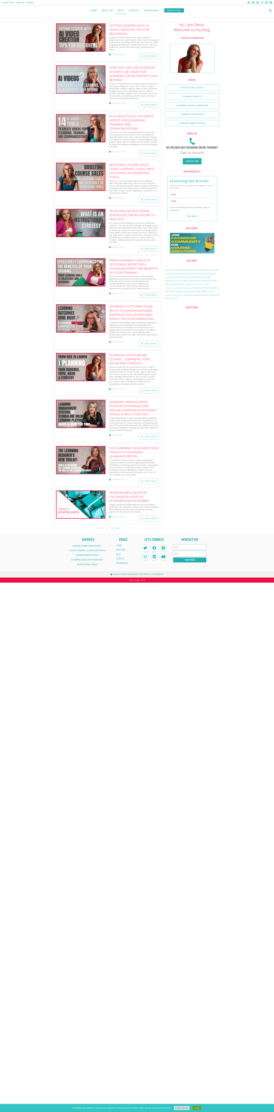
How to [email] (203, 284)
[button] (270, 10)
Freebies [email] (190, 284)
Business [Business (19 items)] (190, 270)
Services (20, 2)
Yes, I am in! (192, 216)
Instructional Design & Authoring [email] (179, 288)
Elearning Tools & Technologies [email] (183, 280)
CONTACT (134, 10)
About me (107, 10)
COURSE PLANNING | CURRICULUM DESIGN (87, 550)
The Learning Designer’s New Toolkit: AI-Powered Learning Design (134, 452)
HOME (93, 10)
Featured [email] (176, 284)
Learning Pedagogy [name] (195, 295)
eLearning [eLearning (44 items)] (172, 273)
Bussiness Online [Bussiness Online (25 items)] (208, 270)
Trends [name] (214, 295)
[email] (192, 194)
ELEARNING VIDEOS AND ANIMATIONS (87, 559)
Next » (118, 528)
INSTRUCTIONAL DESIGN (87, 564)
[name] (192, 201)
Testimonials (151, 10)
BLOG (121, 10)
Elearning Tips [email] (201, 277)
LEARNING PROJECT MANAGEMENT (86, 545)
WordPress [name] (171, 298)
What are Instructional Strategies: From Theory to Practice (132, 215)
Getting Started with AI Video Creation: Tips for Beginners (129, 30)
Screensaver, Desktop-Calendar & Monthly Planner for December (129, 497)
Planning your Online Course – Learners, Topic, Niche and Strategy (130, 359)
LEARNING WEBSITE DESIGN (86, 555)
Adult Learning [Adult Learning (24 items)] (174, 270)
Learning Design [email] (194, 291)
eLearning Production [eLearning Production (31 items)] (178, 277)
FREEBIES (30, 2)
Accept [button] (197, 1108)
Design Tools (8, 2)
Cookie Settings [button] (181, 1108)
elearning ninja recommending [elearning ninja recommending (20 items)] (198, 273)
